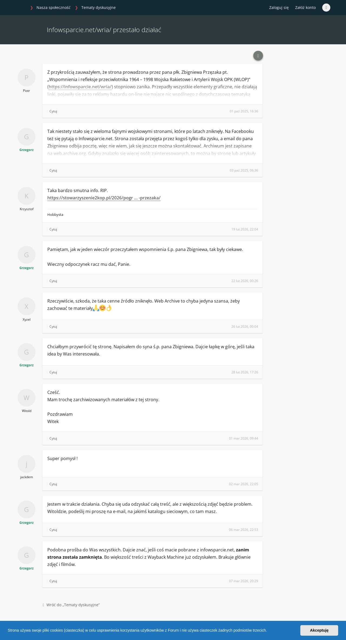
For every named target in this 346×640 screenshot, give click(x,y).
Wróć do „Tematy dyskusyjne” (71, 604)
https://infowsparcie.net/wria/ (80, 87)
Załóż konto (305, 7)
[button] (269, 631)
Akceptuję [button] (319, 630)
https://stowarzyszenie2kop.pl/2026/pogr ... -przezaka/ (104, 198)
